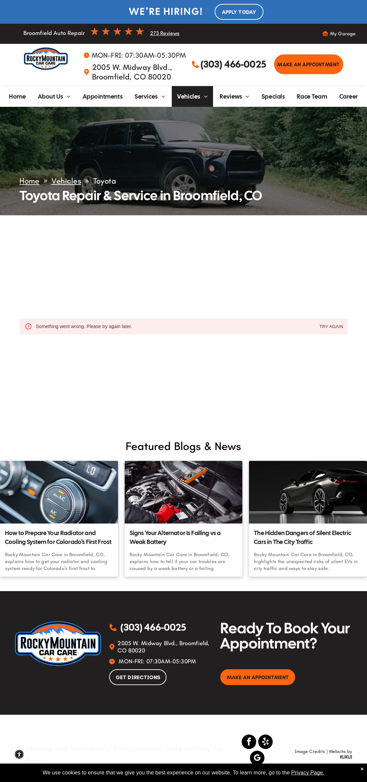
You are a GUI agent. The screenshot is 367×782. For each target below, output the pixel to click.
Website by (340, 751)
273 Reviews (165, 33)
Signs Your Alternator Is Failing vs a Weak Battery (175, 537)
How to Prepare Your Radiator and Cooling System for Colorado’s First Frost (58, 537)
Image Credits (310, 751)
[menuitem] (17, 96)
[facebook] (249, 743)
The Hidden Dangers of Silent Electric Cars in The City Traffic (302, 537)
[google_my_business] (257, 759)
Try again (331, 327)
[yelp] (265, 743)
